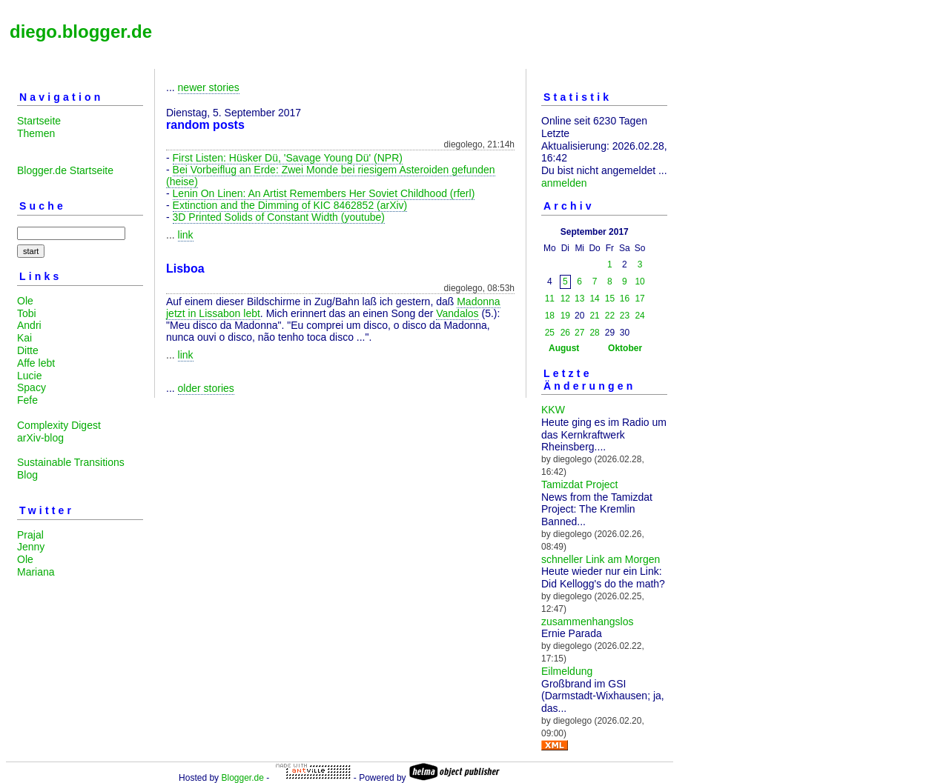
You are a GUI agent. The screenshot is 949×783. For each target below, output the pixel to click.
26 (565, 332)
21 (594, 315)
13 (579, 298)
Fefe (27, 400)
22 (610, 315)
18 (550, 315)
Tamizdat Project (579, 484)
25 (550, 332)
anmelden (564, 183)
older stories (206, 388)
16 (624, 298)
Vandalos (457, 313)
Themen (36, 133)
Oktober (625, 348)
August (564, 348)
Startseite (39, 121)
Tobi (26, 313)
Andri (29, 325)
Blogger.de (242, 778)
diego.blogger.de (81, 31)
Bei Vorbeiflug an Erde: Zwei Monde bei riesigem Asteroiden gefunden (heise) (330, 175)
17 (639, 298)
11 (550, 298)
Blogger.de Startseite (65, 170)
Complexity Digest (59, 425)
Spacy (31, 387)
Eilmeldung (566, 671)
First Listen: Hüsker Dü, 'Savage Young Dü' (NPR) (288, 158)
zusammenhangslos (587, 621)
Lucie (29, 375)
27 (579, 332)
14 (594, 298)
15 (610, 298)
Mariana (36, 572)
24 (639, 315)
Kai (24, 338)
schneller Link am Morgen (600, 559)
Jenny (30, 547)
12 (565, 298)
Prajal (30, 535)
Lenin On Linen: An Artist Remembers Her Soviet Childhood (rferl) (324, 193)
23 (624, 315)
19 (565, 315)
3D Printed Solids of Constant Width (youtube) (279, 217)
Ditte (28, 350)
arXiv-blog (40, 438)
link (186, 235)
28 (594, 332)
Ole (25, 301)
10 (639, 281)
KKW (553, 410)
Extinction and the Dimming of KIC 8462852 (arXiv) (290, 205)
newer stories (208, 87)
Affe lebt (36, 363)
